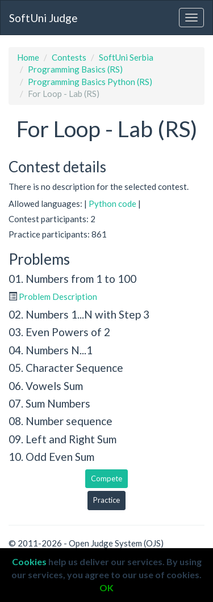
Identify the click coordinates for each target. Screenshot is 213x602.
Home (28, 57)
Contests (69, 57)
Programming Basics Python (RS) (90, 82)
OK (106, 587)
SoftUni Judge (43, 17)
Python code (112, 203)
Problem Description (58, 296)
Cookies (29, 561)
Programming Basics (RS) (75, 69)
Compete (106, 478)
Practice (106, 500)
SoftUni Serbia (126, 57)
